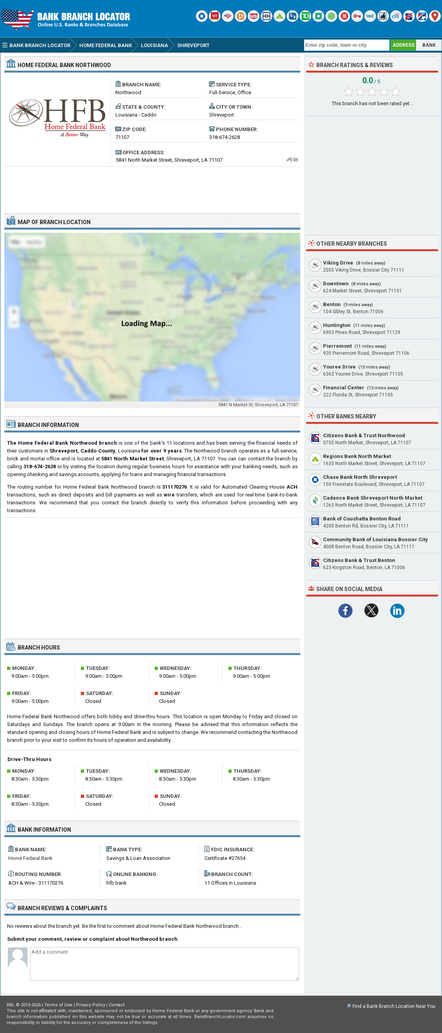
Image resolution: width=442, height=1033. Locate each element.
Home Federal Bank (30, 858)
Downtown (336, 284)
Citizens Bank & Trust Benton (359, 560)
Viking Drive (338, 263)
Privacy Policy (90, 1004)
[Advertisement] (152, 186)
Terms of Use (58, 1004)
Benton (332, 304)
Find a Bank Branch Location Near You (394, 1006)
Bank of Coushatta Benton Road (362, 519)
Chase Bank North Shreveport (360, 477)
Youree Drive (339, 367)
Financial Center (343, 388)
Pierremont (337, 346)
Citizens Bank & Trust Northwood (364, 435)
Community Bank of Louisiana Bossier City (375, 539)
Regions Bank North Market (357, 456)
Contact (116, 1004)
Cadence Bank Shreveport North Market (372, 498)
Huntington (337, 325)
